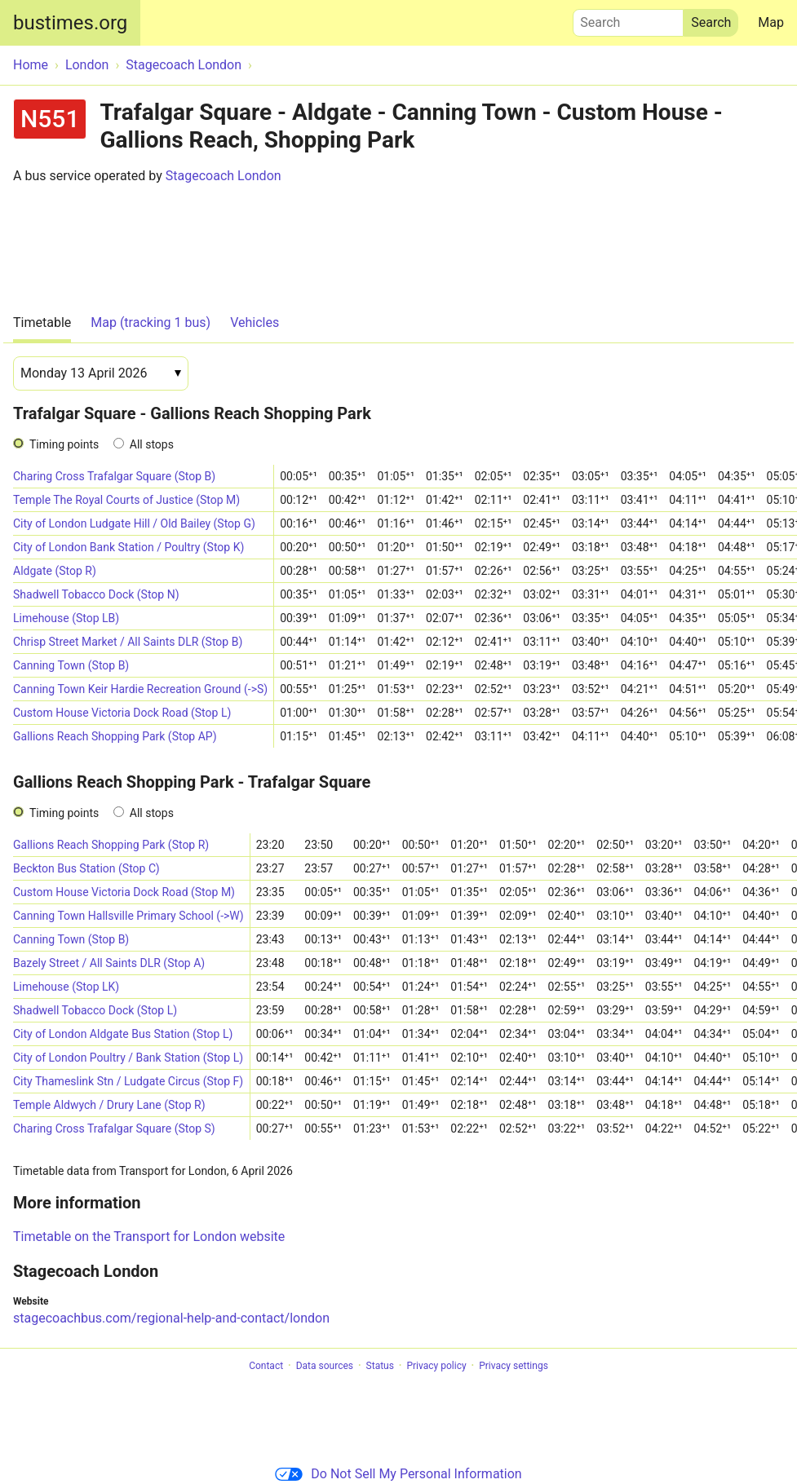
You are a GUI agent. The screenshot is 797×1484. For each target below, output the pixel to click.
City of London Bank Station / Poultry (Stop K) (128, 547)
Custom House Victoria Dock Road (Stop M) (124, 892)
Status (380, 1365)
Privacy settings (513, 1365)
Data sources (324, 1365)
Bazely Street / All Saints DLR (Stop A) (109, 962)
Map (771, 22)
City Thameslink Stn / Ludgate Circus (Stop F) (128, 1081)
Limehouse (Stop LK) (66, 986)
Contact (266, 1365)
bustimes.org (70, 22)
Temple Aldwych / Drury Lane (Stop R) (109, 1104)
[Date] (100, 373)
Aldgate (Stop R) (54, 570)
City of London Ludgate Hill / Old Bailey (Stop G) (134, 523)
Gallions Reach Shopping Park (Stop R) (111, 844)
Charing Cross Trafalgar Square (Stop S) (114, 1128)
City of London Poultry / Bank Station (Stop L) (128, 1057)
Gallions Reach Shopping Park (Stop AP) (115, 736)
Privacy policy (436, 1365)
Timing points (64, 444)
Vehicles (254, 322)
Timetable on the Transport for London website (149, 1236)
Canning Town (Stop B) (71, 665)
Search (628, 19)
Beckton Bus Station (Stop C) (86, 868)
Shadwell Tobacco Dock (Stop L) (95, 1010)
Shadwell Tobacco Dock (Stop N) (96, 594)
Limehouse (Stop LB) (66, 618)
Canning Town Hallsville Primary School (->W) (128, 915)
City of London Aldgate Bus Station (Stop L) (122, 1033)
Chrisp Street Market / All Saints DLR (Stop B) (127, 641)
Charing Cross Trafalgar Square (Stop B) (114, 476)
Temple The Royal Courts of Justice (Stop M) (126, 499)
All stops (152, 444)
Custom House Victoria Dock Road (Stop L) (122, 712)
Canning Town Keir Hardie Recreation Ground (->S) (140, 689)
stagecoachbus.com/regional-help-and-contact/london (171, 1318)
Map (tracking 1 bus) (150, 322)
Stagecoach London (223, 175)
